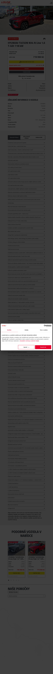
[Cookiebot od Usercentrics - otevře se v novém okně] (45, 326)
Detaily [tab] (26, 330)
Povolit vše (43, 347)
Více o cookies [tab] (44, 330)
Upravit (26, 347)
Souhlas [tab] (9, 330)
